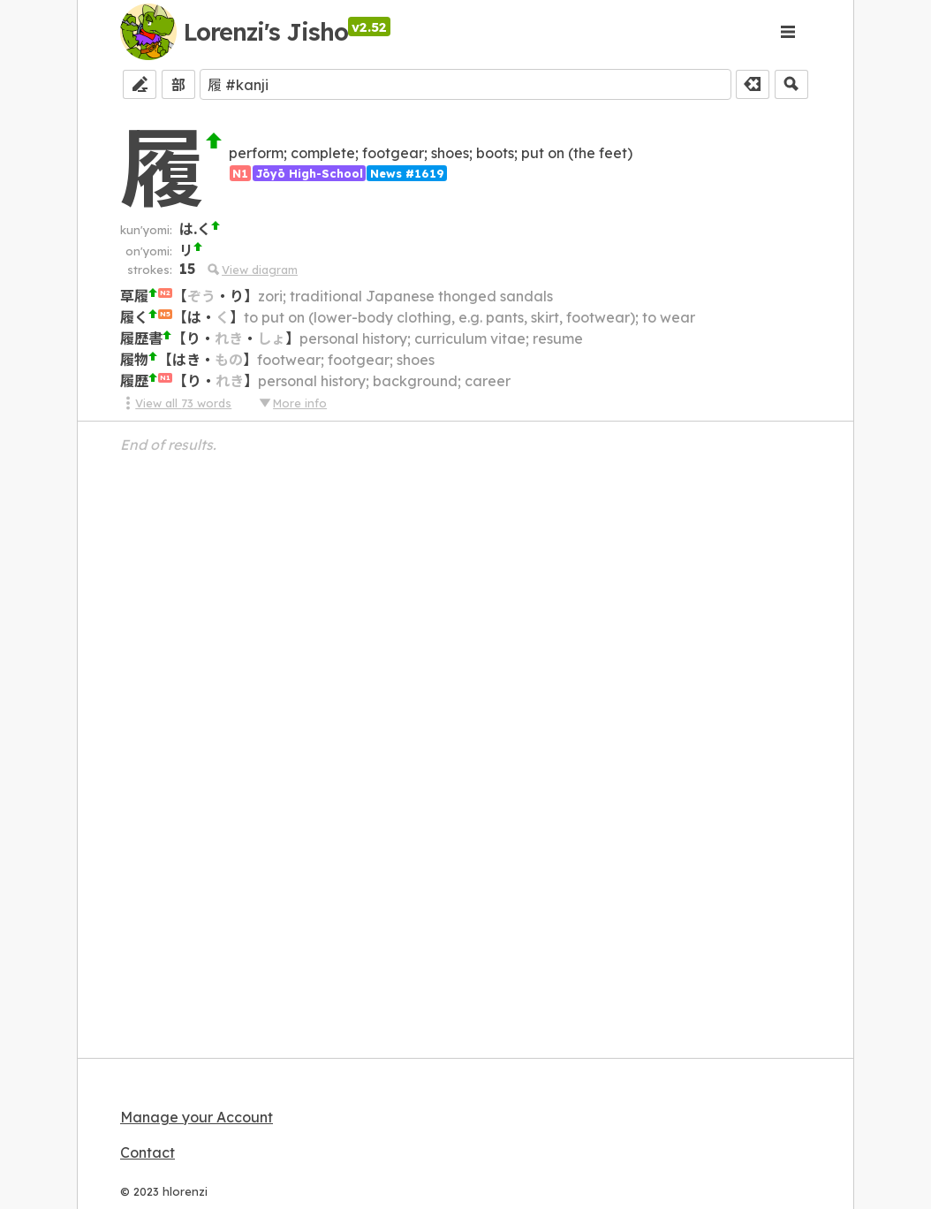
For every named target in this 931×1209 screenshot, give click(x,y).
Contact (147, 1152)
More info (292, 403)
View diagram (252, 269)
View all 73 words (175, 403)
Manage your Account (196, 1117)
